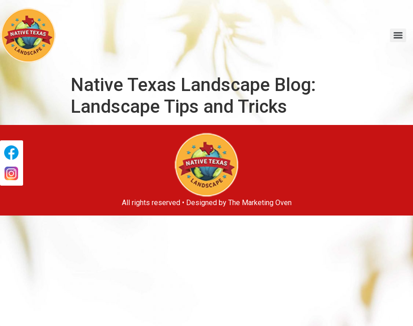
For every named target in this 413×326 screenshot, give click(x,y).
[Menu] (398, 35)
